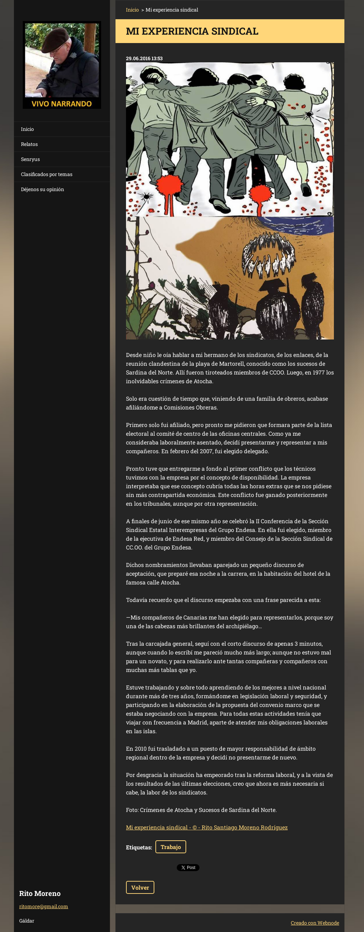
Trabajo (171, 846)
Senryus (30, 159)
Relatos (29, 144)
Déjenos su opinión (42, 189)
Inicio (27, 129)
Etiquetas (138, 847)
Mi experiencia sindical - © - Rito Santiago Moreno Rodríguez (207, 827)
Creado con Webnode (315, 922)
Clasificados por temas (46, 174)
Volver (140, 887)
